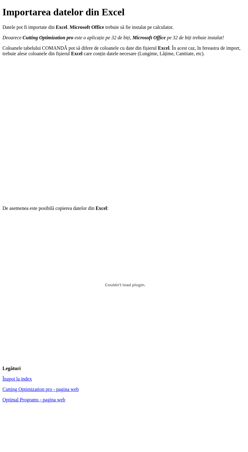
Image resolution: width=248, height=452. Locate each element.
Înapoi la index (17, 378)
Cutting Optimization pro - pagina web (40, 389)
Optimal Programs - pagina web (33, 399)
